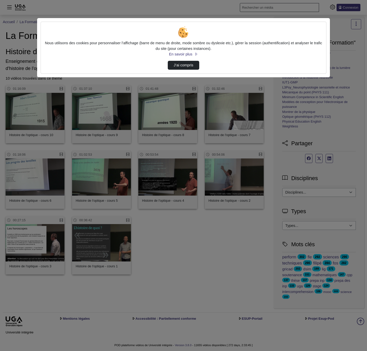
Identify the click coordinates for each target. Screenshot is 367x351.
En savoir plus (183, 54)
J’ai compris (183, 65)
